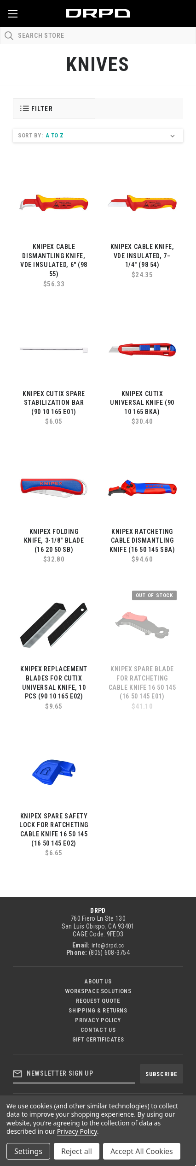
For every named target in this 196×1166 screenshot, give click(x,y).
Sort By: (30, 135)
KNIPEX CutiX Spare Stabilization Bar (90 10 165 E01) (54, 402)
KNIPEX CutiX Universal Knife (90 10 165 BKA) (142, 402)
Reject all (76, 1151)
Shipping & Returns (98, 1010)
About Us (97, 981)
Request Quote (98, 1000)
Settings (28, 1151)
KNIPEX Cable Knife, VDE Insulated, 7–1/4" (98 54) (142, 255)
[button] (54, 108)
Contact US (98, 1029)
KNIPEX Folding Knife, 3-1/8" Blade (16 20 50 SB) (54, 540)
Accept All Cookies (141, 1151)
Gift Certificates (98, 1039)
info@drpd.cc (108, 945)
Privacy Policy (98, 1020)
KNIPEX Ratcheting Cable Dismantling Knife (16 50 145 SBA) (142, 540)
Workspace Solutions (98, 991)
